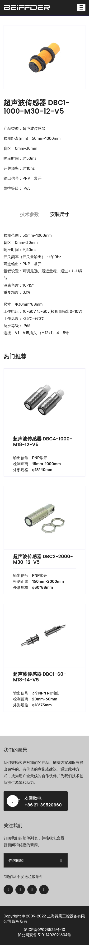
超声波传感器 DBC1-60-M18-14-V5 (39, 677)
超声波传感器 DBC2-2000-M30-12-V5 (43, 559)
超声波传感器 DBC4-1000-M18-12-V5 (42, 441)
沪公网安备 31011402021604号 (44, 935)
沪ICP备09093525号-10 (44, 929)
